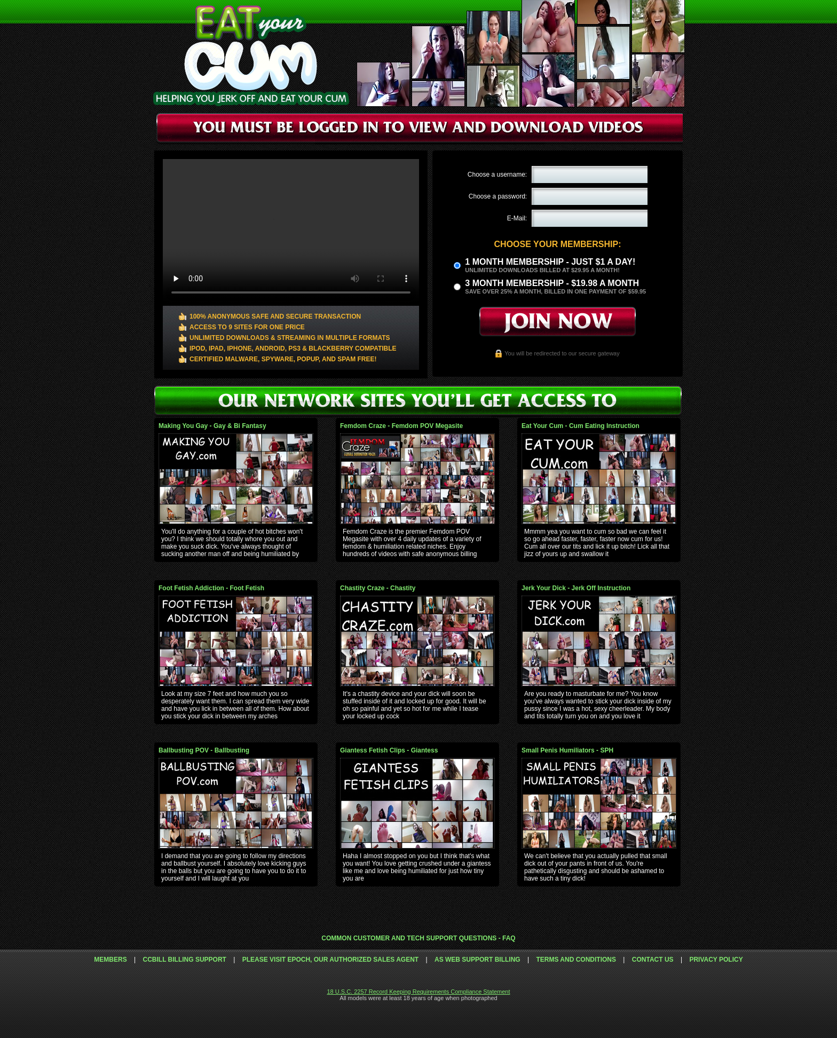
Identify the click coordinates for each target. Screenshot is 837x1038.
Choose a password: (498, 196)
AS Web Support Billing (477, 959)
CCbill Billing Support (184, 959)
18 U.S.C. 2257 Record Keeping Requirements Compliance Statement (418, 991)
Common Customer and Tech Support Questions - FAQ (418, 938)
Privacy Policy (716, 959)
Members (110, 959)
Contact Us (653, 959)
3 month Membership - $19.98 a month (552, 283)
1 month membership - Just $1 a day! (550, 261)
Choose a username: (497, 174)
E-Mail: (517, 218)
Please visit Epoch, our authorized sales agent (330, 959)
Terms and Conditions (576, 959)
